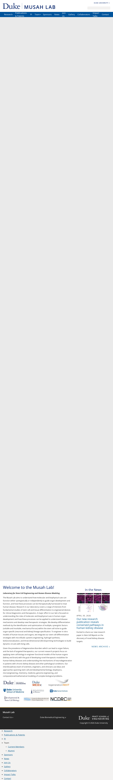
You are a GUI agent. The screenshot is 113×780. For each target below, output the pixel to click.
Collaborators (83, 14)
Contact (105, 14)
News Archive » (101, 646)
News (56, 14)
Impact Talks (96, 14)
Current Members (16, 746)
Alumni (11, 750)
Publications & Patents (21, 14)
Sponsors (47, 14)
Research (8, 14)
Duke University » (102, 3)
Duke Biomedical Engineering (52, 717)
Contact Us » (8, 717)
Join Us (64, 14)
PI (31, 14)
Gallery (71, 14)
